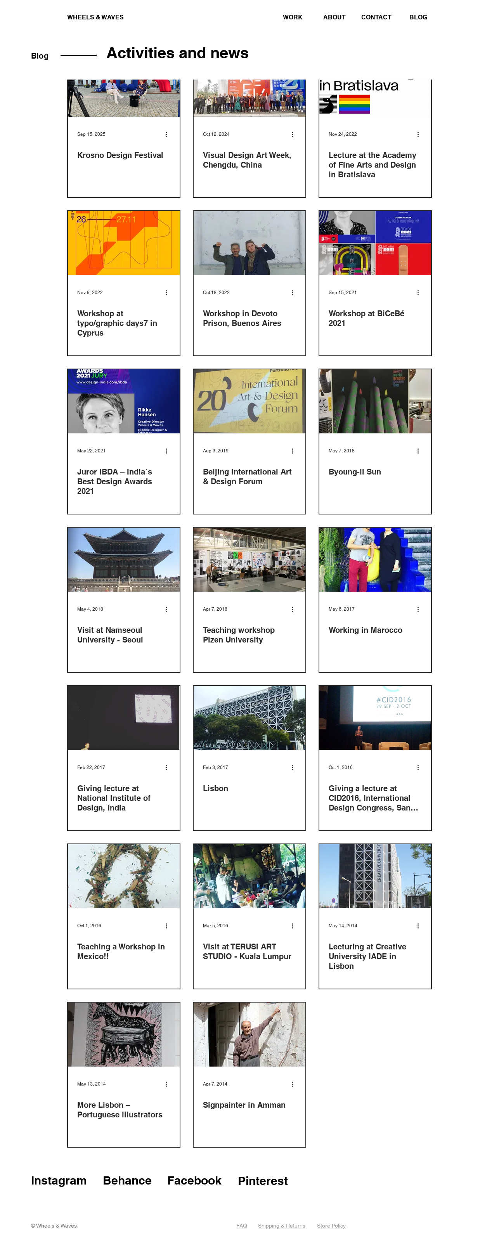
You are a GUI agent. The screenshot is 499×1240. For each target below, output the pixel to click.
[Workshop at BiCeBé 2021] (375, 243)
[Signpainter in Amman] (249, 1035)
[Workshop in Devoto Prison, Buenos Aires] (249, 243)
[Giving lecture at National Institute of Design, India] (124, 718)
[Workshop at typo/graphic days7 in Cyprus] (124, 243)
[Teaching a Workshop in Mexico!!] (124, 876)
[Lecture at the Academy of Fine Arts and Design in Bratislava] (375, 85)
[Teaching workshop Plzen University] (249, 560)
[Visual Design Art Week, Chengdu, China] (249, 85)
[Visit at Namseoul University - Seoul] (124, 560)
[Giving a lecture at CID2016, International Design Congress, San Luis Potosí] (375, 718)
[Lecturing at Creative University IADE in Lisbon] (375, 876)
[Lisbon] (249, 718)
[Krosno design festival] (124, 85)
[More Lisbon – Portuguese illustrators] (124, 1035)
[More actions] (169, 134)
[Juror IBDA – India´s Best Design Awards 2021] (124, 401)
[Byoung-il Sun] (375, 401)
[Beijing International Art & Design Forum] (249, 401)
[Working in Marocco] (375, 560)
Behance (127, 1180)
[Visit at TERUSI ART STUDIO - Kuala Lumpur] (249, 876)
